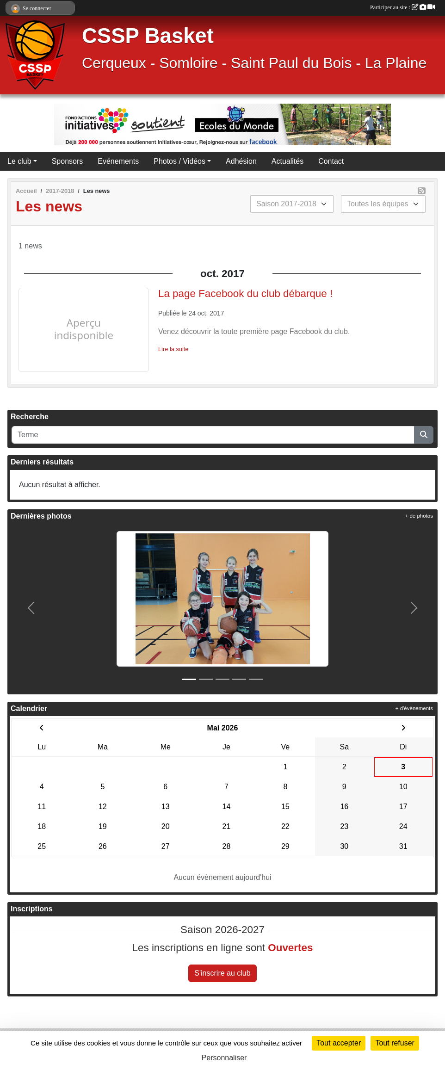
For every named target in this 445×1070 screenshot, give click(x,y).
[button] (31, 608)
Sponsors (67, 161)
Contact (331, 161)
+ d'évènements (414, 708)
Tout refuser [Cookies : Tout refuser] (394, 1043)
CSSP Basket (148, 36)
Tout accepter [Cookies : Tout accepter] (338, 1043)
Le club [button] (19, 161)
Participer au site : (402, 7)
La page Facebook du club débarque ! (245, 293)
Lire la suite (173, 349)
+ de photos (419, 516)
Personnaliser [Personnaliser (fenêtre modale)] (224, 1058)
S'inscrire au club (222, 973)
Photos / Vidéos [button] (179, 161)
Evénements (118, 161)
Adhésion (241, 161)
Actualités (287, 161)
